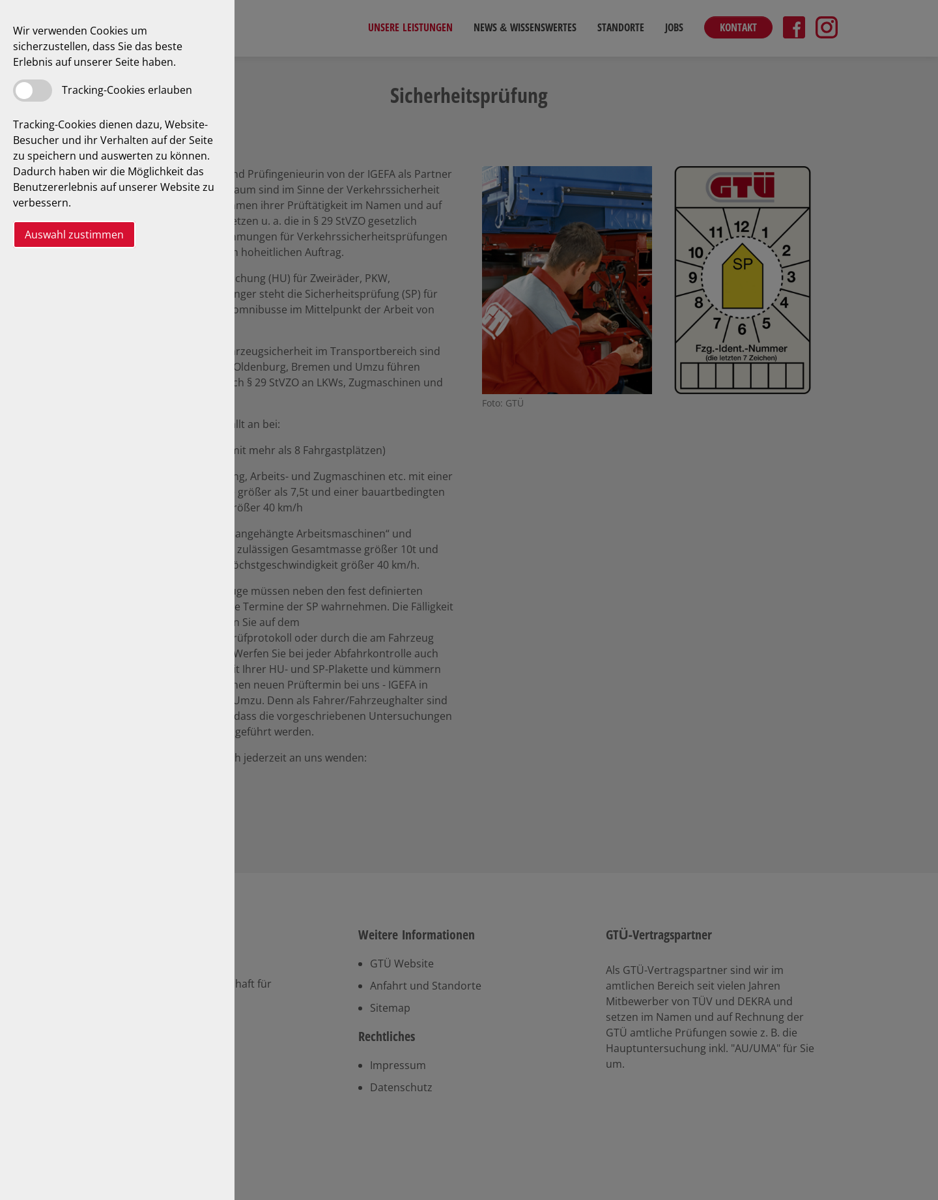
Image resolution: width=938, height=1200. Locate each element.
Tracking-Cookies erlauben (127, 90)
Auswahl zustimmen (74, 234)
